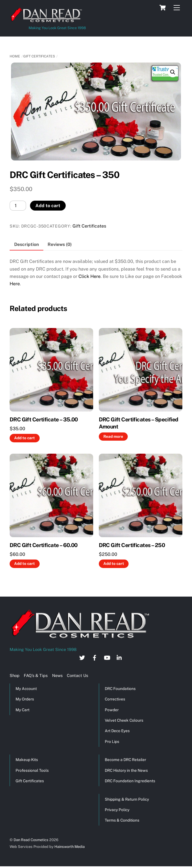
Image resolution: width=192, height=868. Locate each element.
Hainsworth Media (69, 847)
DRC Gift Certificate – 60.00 (44, 545)
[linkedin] (119, 657)
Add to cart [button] (24, 438)
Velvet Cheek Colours (124, 720)
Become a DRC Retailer (125, 759)
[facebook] (94, 657)
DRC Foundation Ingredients (130, 781)
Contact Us (77, 675)
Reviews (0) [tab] (60, 244)
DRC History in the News (126, 770)
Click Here (89, 276)
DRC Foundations (120, 688)
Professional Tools (32, 770)
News (57, 675)
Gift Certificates (39, 56)
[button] (173, 72)
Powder (112, 710)
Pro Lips (112, 741)
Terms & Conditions (122, 820)
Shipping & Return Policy (127, 799)
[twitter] (82, 657)
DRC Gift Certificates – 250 (132, 545)
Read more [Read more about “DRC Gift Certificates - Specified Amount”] (113, 436)
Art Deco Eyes (117, 730)
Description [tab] (26, 244)
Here (15, 283)
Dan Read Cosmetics (31, 840)
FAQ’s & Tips (36, 675)
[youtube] (107, 657)
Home (15, 56)
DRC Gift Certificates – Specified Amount (138, 423)
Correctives (115, 699)
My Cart (22, 710)
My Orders (25, 699)
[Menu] (176, 7)
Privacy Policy (117, 809)
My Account (26, 688)
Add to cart (47, 205)
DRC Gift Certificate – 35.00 (44, 419)
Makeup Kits (27, 759)
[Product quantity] (18, 206)
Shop (15, 675)
